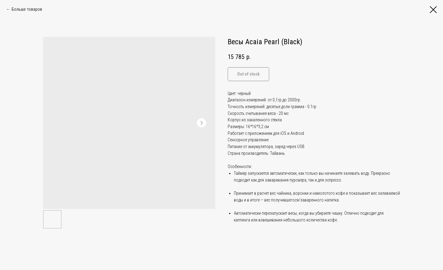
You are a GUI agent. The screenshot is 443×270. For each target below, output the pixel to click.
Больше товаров (27, 9)
